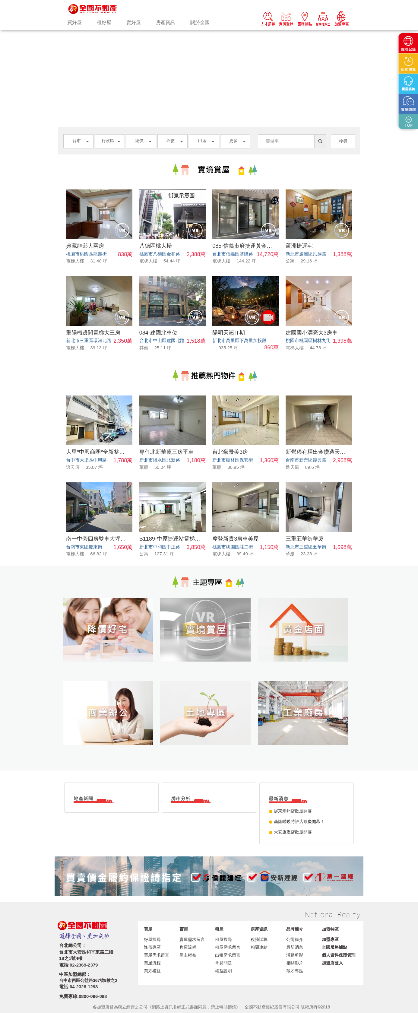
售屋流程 (187, 947)
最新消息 (294, 947)
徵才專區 (294, 970)
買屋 (148, 929)
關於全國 (200, 22)
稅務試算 (259, 939)
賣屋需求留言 (192, 939)
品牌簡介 (294, 929)
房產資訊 (165, 22)
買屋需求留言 (156, 955)
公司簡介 (294, 939)
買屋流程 (152, 963)
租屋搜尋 (223, 939)
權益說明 (223, 970)
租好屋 (104, 22)
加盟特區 (330, 929)
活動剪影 (294, 955)
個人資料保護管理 (339, 955)
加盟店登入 (332, 963)
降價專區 (152, 947)
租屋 (219, 929)
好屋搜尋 (152, 939)
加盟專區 (330, 939)
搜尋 (343, 141)
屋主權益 (187, 955)
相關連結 (259, 947)
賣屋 (183, 929)
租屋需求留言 (227, 947)
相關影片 (294, 963)
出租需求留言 (227, 955)
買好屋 (74, 22)
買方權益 (152, 970)
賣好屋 (133, 22)
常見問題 (223, 963)
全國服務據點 (334, 947)
